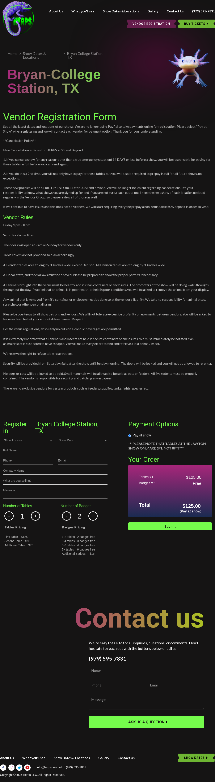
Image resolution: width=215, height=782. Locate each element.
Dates (7, 563)
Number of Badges (76, 506)
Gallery (152, 11)
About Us (56, 11)
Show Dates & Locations (121, 11)
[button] (9, 516)
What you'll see (82, 11)
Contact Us (175, 11)
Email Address (13, 571)
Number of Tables (17, 506)
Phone (7, 569)
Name (7, 566)
